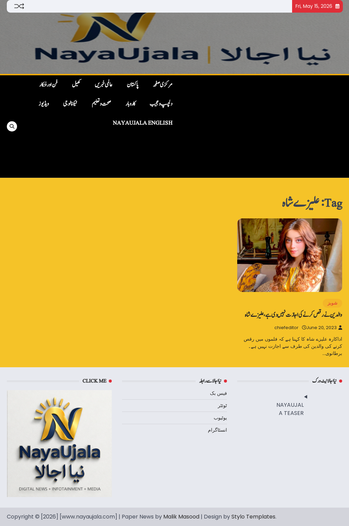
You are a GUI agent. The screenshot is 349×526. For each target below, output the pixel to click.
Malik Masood (181, 517)
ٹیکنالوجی (70, 104)
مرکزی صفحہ (162, 85)
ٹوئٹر (222, 405)
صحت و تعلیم (101, 104)
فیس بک (218, 393)
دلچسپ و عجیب (161, 104)
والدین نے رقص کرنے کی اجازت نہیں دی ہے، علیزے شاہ (293, 315)
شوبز (332, 303)
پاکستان (132, 85)
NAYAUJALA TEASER (290, 409)
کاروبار (130, 104)
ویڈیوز (44, 104)
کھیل (76, 85)
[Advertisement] (261, 126)
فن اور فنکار (48, 85)
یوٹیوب (220, 417)
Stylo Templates (253, 517)
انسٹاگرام (217, 430)
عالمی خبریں (103, 85)
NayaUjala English (142, 123)
